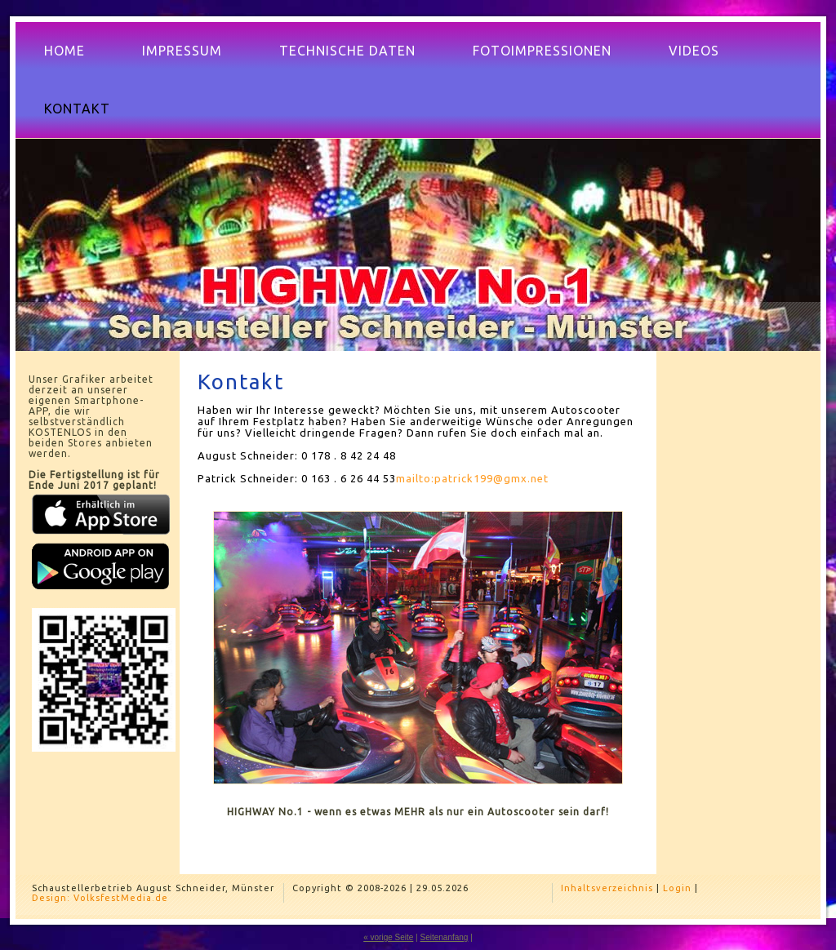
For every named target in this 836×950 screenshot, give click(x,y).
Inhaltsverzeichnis (607, 888)
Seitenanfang (444, 937)
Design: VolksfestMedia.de (100, 898)
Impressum (182, 50)
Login (677, 888)
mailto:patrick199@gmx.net (472, 478)
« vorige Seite (388, 937)
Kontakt (77, 108)
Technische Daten (347, 50)
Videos (694, 50)
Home (64, 50)
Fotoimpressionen (542, 50)
